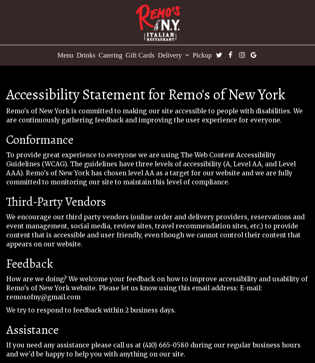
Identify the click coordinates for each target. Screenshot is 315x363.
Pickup (202, 55)
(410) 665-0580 (166, 345)
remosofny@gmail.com (43, 297)
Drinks (86, 55)
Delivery (173, 55)
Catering (111, 55)
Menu (65, 55)
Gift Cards (140, 55)
